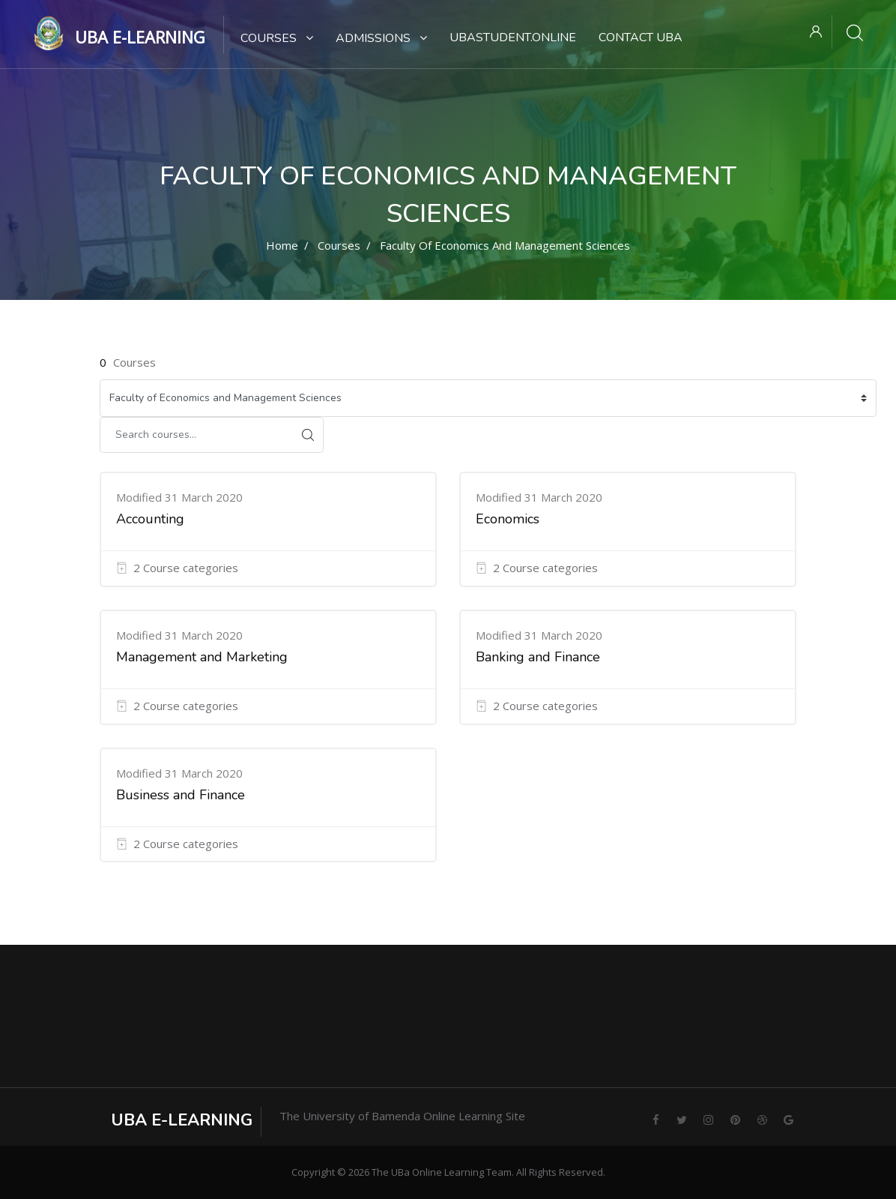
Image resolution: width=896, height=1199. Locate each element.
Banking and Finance (538, 657)
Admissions (381, 38)
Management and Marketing (202, 657)
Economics (507, 519)
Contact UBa (640, 37)
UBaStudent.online (512, 37)
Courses (276, 38)
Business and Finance (180, 795)
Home (282, 245)
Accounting (150, 519)
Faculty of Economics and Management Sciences (505, 245)
